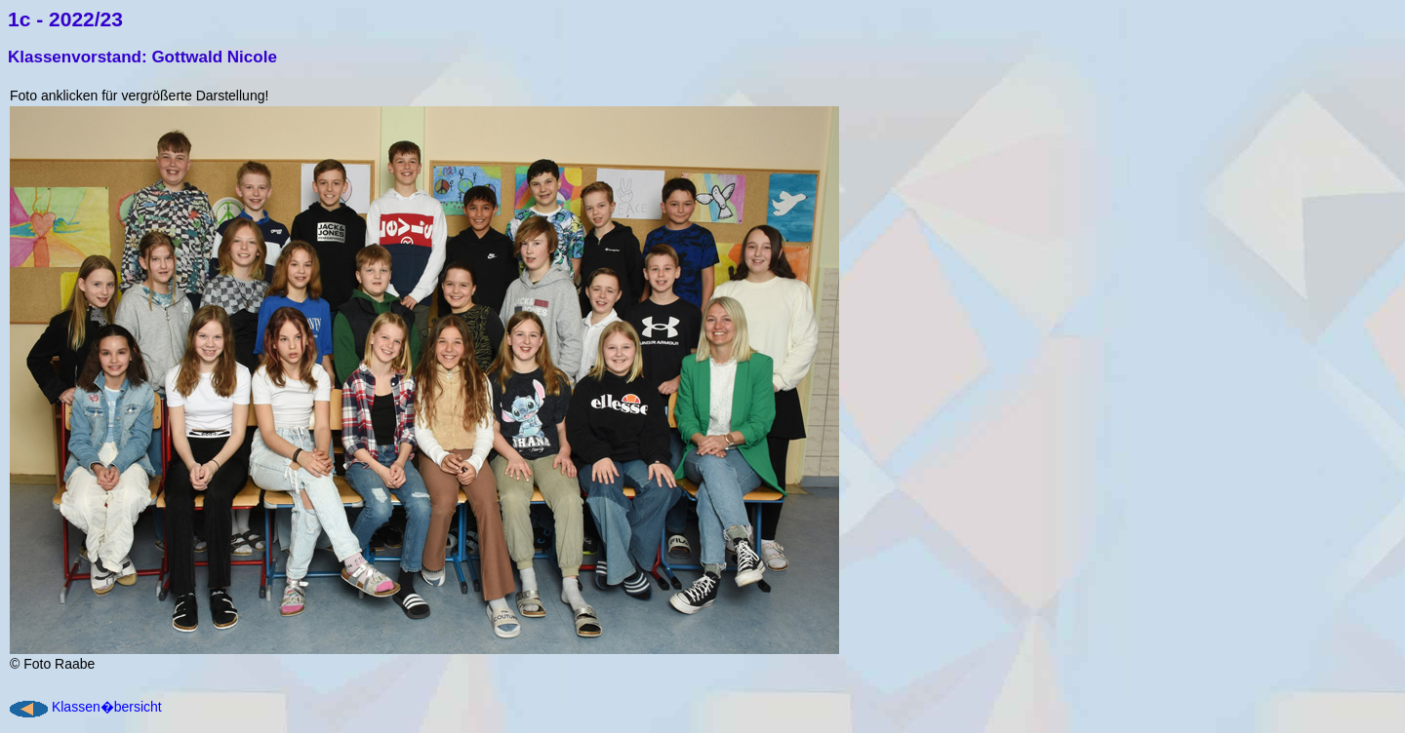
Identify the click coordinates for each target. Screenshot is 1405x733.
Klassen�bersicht (107, 706)
